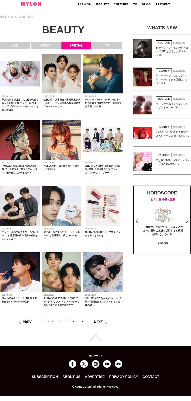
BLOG (146, 4)
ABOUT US (71, 377)
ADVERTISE (95, 377)
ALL (15, 45)
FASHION (85, 4)
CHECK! (163, 243)
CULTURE (121, 4)
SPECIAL (76, 45)
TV (135, 4)
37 (84, 321)
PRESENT (162, 4)
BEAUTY (102, 4)
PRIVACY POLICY (123, 377)
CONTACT (151, 377)
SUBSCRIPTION (45, 377)
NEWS (45, 45)
